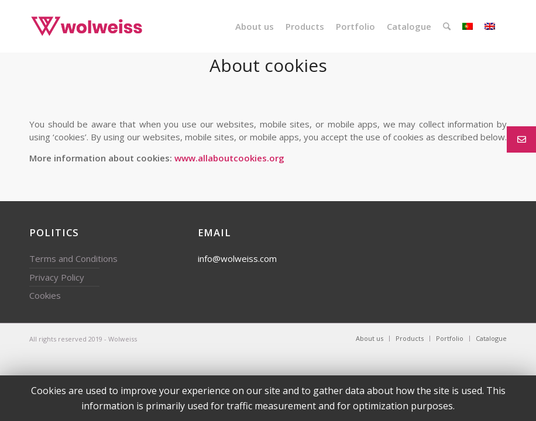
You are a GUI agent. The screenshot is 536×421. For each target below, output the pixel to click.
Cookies (45, 295)
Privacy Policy (56, 277)
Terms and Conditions (73, 258)
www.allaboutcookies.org (229, 158)
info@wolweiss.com (237, 258)
